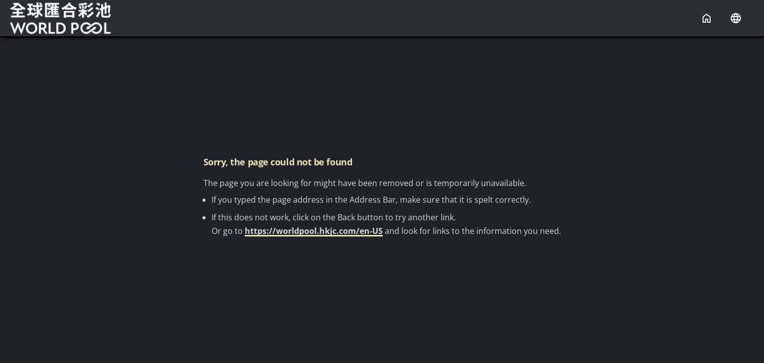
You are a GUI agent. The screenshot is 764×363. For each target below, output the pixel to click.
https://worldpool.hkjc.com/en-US (314, 230)
